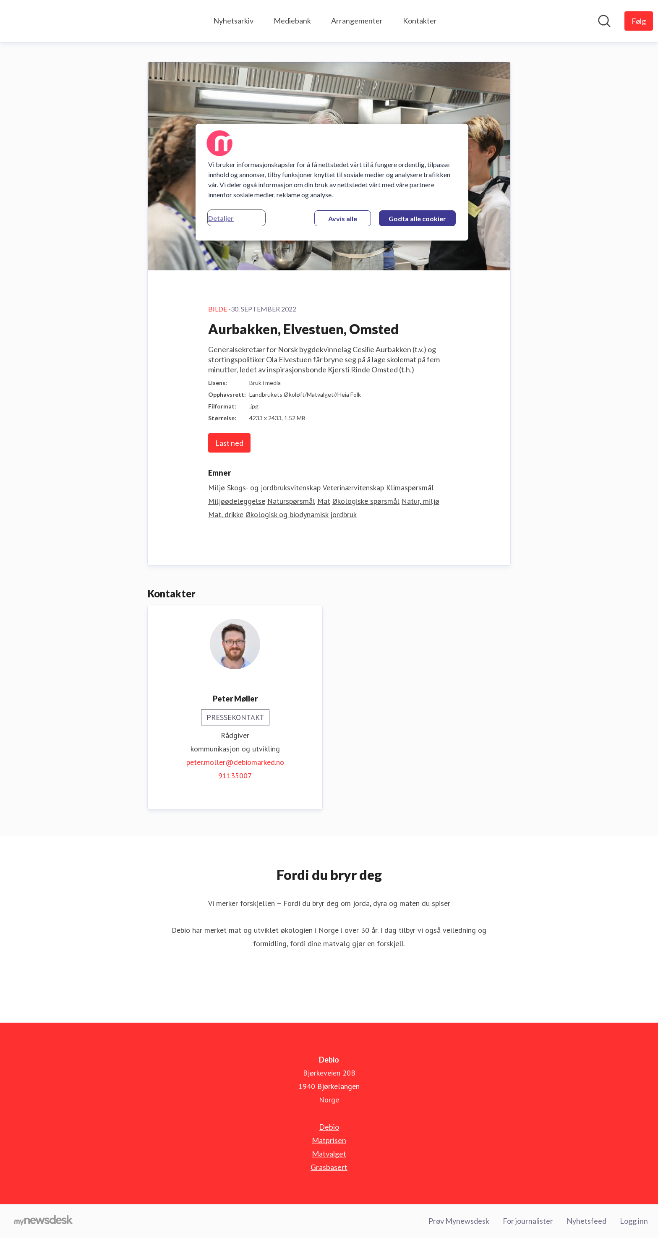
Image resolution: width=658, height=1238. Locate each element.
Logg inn (634, 1220)
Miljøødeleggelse (236, 501)
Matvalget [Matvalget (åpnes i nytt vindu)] (329, 1153)
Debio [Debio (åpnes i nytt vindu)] (329, 1126)
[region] (332, 182)
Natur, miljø (420, 501)
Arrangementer (357, 20)
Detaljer (221, 218)
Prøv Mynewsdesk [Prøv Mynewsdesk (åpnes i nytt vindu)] (458, 1220)
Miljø (216, 487)
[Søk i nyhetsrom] (604, 21)
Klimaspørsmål (410, 487)
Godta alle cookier (417, 218)
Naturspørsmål (291, 501)
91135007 (235, 775)
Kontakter (420, 20)
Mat (323, 501)
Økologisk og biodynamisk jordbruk (301, 514)
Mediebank (292, 20)
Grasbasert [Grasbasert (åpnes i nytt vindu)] (329, 1167)
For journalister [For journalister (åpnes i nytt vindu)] (528, 1220)
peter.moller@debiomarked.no (235, 762)
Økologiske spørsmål (366, 501)
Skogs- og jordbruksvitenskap (274, 487)
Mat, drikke (225, 514)
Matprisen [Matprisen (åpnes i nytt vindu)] (329, 1140)
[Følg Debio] (638, 21)
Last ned (229, 443)
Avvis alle (342, 218)
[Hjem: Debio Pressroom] (33, 21)
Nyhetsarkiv (233, 20)
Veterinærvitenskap (353, 487)
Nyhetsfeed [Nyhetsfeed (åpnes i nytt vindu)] (586, 1220)
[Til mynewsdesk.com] (43, 1221)
